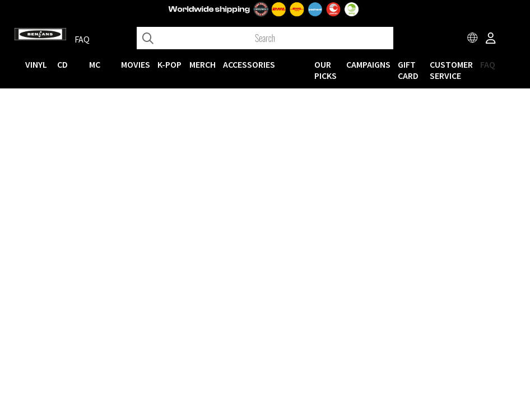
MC (94, 64)
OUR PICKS (325, 70)
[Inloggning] (491, 39)
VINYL (36, 64)
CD (62, 64)
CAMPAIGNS (368, 64)
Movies (135, 64)
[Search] (265, 38)
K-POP (169, 64)
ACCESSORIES (249, 64)
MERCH (202, 64)
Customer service (451, 70)
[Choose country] (472, 39)
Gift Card (408, 70)
